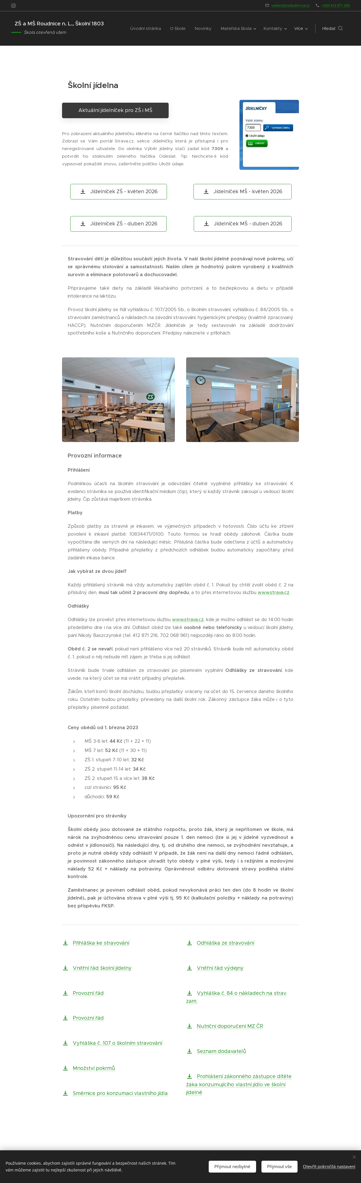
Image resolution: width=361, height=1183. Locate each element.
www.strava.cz (273, 592)
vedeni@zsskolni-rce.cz (290, 5)
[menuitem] (147, 28)
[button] (332, 28)
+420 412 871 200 (336, 5)
